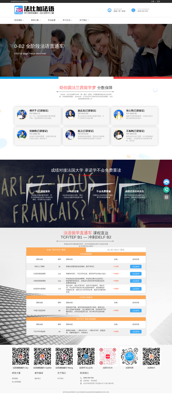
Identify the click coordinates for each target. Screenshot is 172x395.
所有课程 (19, 20)
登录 (158, 1)
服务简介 (38, 378)
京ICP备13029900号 (69, 392)
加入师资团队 (16, 382)
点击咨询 (135, 267)
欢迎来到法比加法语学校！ (20, 1)
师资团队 (15, 378)
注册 (152, 1)
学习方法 (67, 20)
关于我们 (84, 20)
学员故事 (52, 20)
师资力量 (36, 20)
